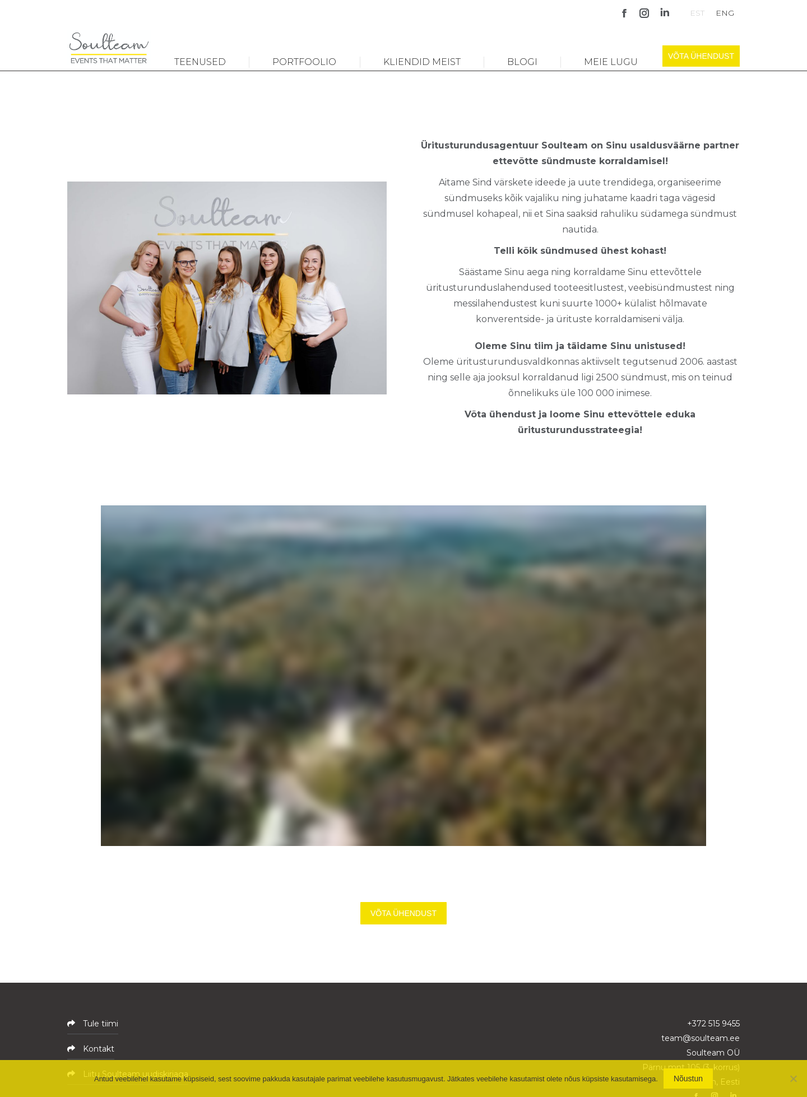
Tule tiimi (99, 1024)
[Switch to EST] (697, 12)
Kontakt (97, 1049)
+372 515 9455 (713, 1024)
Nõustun (688, 1078)
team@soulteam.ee (700, 1038)
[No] (793, 1078)
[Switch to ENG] (725, 12)
